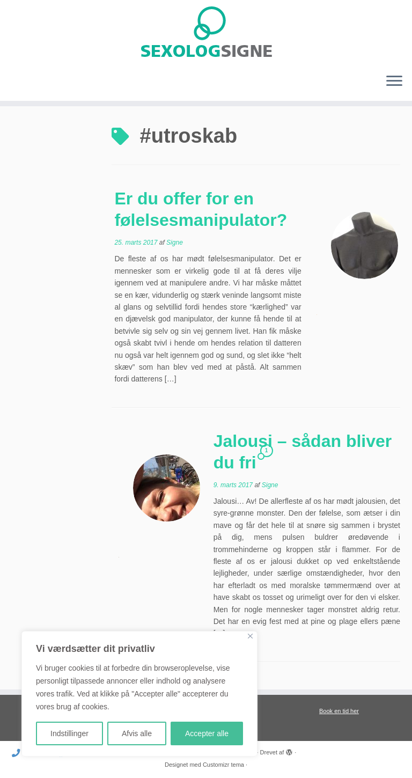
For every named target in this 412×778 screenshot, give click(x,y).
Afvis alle (137, 733)
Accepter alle (207, 733)
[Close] (250, 636)
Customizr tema (223, 764)
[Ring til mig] (19, 753)
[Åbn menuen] (394, 82)
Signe (174, 242)
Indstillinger (69, 733)
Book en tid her (339, 711)
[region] (139, 694)
